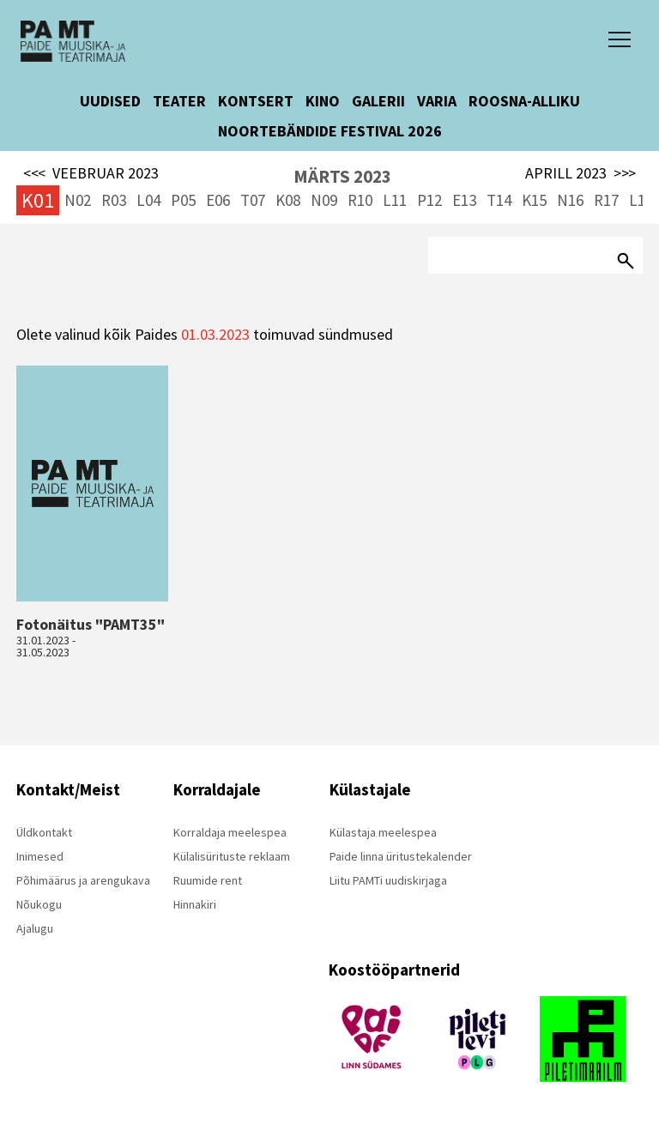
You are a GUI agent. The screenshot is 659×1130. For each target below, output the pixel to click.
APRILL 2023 (580, 173)
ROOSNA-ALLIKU (524, 101)
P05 (183, 200)
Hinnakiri (194, 904)
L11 (395, 200)
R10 (360, 200)
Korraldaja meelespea (230, 832)
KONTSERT (255, 101)
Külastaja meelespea (383, 832)
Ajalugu (34, 928)
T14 (499, 200)
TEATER (179, 101)
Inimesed (39, 856)
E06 (218, 200)
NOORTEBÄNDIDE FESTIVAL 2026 (330, 131)
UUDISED (110, 101)
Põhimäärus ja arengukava (83, 880)
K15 (534, 200)
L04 (148, 200)
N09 (324, 200)
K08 (287, 200)
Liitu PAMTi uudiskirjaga (388, 880)
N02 (77, 200)
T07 (252, 200)
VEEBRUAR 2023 (91, 173)
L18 (641, 200)
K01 (37, 200)
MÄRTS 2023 (342, 176)
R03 (113, 200)
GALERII (378, 101)
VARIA (436, 101)
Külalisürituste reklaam (231, 856)
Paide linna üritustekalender (401, 856)
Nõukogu (39, 904)
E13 (464, 200)
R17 (606, 200)
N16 (570, 200)
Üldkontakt (44, 832)
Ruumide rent (207, 880)
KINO (322, 101)
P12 (429, 200)
